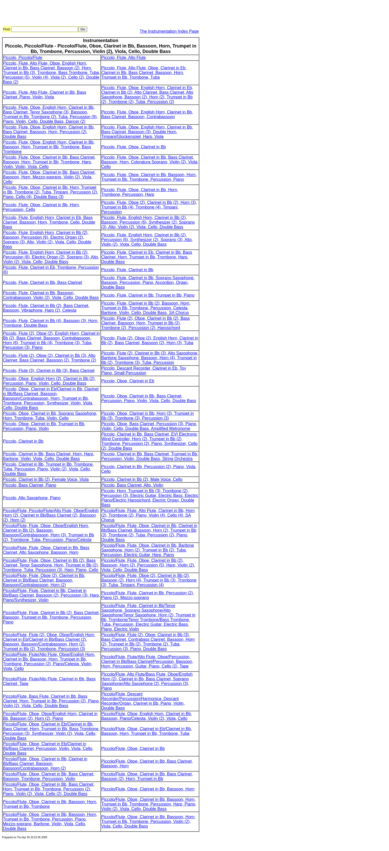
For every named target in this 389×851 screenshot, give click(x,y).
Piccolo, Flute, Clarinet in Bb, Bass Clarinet (42, 282)
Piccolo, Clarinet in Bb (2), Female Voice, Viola (46, 479)
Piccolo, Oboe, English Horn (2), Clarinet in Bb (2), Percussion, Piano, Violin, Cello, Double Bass (49, 380)
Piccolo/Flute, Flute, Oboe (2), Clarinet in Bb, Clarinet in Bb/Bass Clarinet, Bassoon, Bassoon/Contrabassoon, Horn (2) (44, 580)
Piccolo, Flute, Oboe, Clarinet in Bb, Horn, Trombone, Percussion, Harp (139, 192)
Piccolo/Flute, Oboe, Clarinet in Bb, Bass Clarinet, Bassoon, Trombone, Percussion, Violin (48, 776)
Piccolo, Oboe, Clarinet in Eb (127, 381)
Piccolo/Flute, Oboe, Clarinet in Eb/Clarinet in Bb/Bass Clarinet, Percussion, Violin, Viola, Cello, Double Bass (48, 748)
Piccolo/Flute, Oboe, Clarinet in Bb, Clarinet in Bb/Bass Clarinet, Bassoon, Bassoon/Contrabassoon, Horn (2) (45, 763)
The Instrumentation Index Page (169, 31)
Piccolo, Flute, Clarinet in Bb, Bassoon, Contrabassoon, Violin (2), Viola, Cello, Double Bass (51, 295)
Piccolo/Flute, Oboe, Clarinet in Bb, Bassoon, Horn (147, 789)
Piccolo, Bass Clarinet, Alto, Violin (132, 485)
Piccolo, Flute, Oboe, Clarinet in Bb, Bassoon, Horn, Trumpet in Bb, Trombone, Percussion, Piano (149, 177)
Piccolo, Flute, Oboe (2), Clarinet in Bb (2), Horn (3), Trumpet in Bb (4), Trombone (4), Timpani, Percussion (149, 207)
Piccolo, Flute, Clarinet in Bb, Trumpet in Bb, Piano (147, 295)
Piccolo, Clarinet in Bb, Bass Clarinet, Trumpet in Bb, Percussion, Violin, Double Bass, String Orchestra (149, 456)
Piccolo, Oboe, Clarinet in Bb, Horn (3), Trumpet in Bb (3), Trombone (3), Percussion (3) (147, 415)
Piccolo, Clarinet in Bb (23, 441)
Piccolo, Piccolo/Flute (22, 57)
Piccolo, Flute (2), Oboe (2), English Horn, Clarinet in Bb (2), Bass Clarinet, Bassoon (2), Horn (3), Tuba (149, 340)
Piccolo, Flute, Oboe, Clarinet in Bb (133, 147)
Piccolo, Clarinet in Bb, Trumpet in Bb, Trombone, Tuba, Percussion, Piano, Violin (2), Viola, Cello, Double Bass (48, 469)
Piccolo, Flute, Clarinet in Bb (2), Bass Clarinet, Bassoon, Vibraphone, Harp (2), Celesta (46, 308)
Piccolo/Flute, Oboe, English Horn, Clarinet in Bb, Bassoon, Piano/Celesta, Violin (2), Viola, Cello (146, 716)
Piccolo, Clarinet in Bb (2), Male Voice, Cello (141, 479)
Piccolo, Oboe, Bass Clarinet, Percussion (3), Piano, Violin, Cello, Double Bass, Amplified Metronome (149, 426)
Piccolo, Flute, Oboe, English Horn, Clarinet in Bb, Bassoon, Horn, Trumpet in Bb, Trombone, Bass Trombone (49, 147)
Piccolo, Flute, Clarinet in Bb (127, 270)
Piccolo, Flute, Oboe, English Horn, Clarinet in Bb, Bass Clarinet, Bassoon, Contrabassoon (147, 114)
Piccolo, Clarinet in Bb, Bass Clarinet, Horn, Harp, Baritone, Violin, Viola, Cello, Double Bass (48, 456)
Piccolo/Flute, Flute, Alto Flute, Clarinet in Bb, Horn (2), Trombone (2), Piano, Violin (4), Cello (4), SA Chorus (148, 515)
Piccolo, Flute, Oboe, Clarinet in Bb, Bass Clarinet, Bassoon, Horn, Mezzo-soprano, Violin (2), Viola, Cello (49, 177)
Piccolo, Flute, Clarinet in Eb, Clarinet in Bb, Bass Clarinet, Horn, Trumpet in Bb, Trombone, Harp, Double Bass (146, 257)
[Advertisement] (96, 13)
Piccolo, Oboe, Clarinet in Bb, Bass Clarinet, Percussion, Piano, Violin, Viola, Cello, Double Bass (148, 398)
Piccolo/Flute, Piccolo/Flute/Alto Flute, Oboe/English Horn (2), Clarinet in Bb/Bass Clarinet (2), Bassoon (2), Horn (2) (51, 515)
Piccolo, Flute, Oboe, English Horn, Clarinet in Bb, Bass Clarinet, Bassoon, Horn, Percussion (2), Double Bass (49, 132)
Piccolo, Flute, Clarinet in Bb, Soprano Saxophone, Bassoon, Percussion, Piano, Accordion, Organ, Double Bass (148, 282)
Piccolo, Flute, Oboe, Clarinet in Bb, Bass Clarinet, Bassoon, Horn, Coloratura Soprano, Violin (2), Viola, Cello (150, 162)
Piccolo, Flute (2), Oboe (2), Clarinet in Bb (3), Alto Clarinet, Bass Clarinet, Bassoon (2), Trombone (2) (49, 357)
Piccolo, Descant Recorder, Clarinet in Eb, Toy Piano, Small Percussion (143, 370)
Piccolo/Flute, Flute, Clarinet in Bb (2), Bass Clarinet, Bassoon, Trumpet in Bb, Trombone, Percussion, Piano (51, 617)
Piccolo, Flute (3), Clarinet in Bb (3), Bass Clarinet (48, 370)
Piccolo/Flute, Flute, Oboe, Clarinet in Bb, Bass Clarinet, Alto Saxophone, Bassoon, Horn (46, 550)
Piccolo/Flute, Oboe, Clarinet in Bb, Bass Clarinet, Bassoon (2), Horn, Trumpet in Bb (147, 776)
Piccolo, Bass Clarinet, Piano (29, 485)
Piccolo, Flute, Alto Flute (123, 57)
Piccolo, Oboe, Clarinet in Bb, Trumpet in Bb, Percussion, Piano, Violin (44, 426)
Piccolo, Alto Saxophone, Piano (31, 498)
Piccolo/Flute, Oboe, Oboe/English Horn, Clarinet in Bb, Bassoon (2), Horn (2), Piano (50, 716)
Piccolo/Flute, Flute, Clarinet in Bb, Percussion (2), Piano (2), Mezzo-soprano (147, 595)
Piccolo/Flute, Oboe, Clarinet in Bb (133, 748)
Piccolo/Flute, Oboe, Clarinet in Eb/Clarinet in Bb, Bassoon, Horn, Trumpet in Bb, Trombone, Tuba (146, 731)
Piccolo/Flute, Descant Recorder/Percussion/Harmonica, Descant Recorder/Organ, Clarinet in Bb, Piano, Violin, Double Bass (143, 701)
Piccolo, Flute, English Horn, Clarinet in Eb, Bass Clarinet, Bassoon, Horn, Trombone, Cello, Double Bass (49, 222)
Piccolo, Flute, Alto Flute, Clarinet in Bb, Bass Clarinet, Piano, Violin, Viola (44, 94)
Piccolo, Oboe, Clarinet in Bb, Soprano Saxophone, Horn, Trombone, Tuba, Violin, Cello (50, 415)
